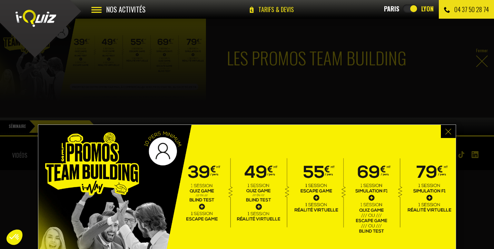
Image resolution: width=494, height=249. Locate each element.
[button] (14, 237)
